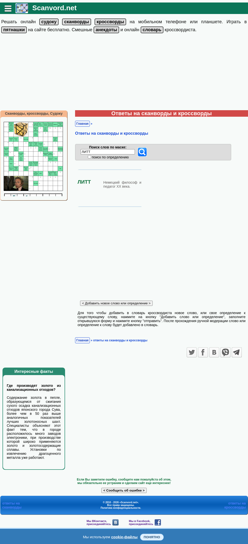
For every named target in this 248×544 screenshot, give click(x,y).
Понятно (152, 537)
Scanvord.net (54, 8)
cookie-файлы (124, 537)
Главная (82, 123)
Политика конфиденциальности (120, 508)
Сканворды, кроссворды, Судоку (34, 113)
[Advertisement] (124, 73)
